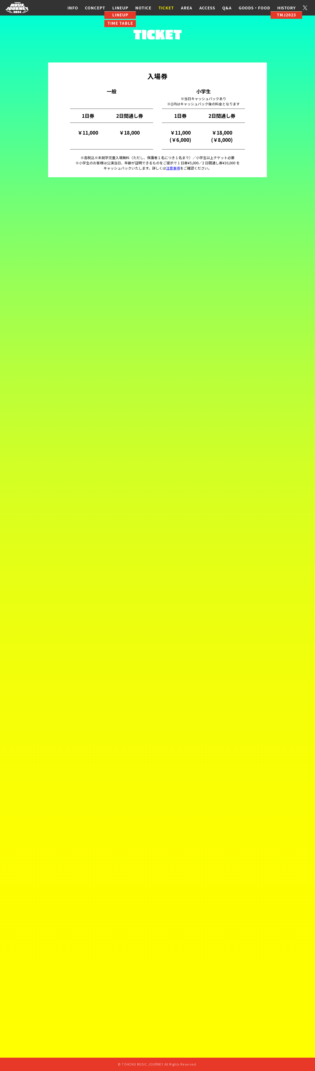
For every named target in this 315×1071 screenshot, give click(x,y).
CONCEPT (95, 7)
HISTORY (286, 7)
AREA (186, 7)
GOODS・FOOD (254, 7)
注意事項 (173, 168)
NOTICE (143, 7)
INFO (72, 7)
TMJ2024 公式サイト (17, 7)
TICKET (166, 7)
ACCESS (207, 7)
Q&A (227, 7)
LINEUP (120, 7)
